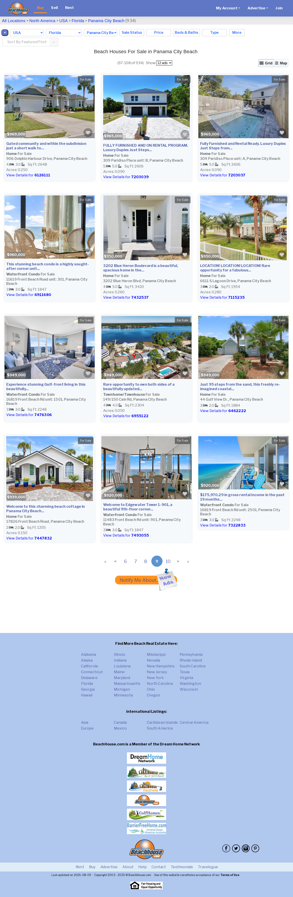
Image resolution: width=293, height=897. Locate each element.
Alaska (87, 660)
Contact (159, 867)
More (237, 32)
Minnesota (123, 695)
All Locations (13, 21)
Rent (69, 8)
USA (63, 21)
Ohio (151, 689)
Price (158, 32)
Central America (194, 722)
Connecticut (92, 672)
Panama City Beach (106, 21)
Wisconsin (189, 689)
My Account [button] (226, 8)
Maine (119, 672)
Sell (54, 8)
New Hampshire (161, 666)
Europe (87, 728)
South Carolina (192, 666)
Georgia (88, 689)
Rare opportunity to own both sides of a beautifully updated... (139, 386)
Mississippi (156, 654)
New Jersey (157, 672)
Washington (190, 683)
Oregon (153, 695)
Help (142, 867)
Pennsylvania (191, 654)
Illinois (119, 654)
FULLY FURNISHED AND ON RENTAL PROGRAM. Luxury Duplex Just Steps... (145, 147)
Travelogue (208, 867)
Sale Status (132, 32)
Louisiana (122, 666)
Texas (185, 672)
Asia (84, 722)
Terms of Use (229, 875)
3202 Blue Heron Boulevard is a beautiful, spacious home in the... (140, 268)
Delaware (89, 678)
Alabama (88, 654)
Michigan (122, 689)
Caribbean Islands (162, 722)
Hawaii (87, 695)
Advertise (109, 867)
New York (155, 678)
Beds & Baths (186, 32)
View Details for (28, 175)
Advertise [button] (256, 8)
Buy (40, 8)
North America (42, 21)
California (89, 666)
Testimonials (182, 867)
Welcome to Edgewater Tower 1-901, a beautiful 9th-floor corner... (138, 507)
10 (168, 561)
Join (279, 8)
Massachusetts (127, 683)
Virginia (186, 678)
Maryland (122, 678)
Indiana (120, 660)
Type (214, 32)
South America (160, 728)
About (127, 867)
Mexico (120, 728)
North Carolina (160, 683)
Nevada (153, 660)
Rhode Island (191, 660)
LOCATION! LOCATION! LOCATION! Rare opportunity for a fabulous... (235, 268)
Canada (120, 722)
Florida (78, 21)
